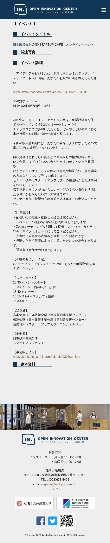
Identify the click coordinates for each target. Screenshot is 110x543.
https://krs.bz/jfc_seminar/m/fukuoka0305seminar (47, 356)
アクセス (55, 489)
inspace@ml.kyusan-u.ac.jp (60, 484)
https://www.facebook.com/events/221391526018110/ (50, 92)
